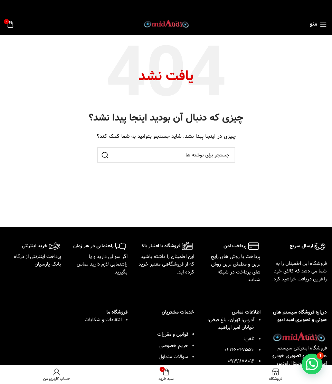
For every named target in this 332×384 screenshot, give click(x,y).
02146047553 (239, 350)
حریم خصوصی (173, 346)
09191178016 (241, 361)
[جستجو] (166, 155)
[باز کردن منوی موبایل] (318, 24)
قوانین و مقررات (172, 334)
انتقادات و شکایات (103, 320)
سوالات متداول (173, 357)
